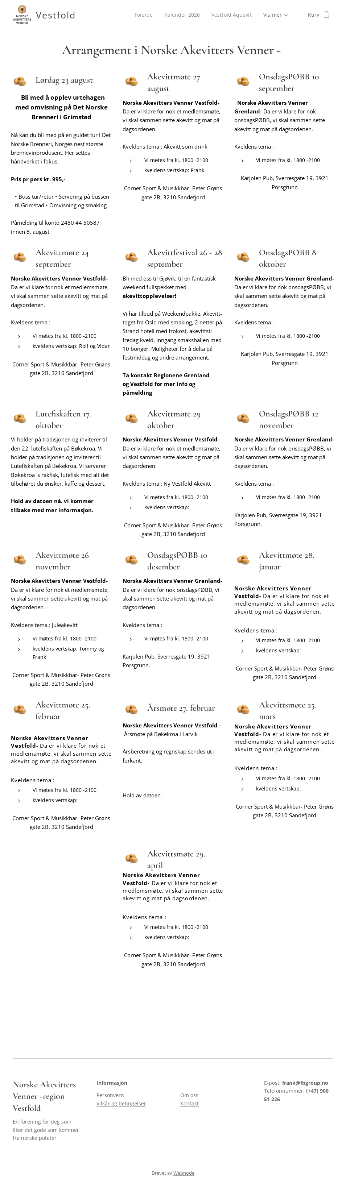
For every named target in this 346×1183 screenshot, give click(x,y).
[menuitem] (144, 15)
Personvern (110, 1095)
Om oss (189, 1095)
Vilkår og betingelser (121, 1103)
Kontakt (189, 1103)
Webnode (183, 1173)
